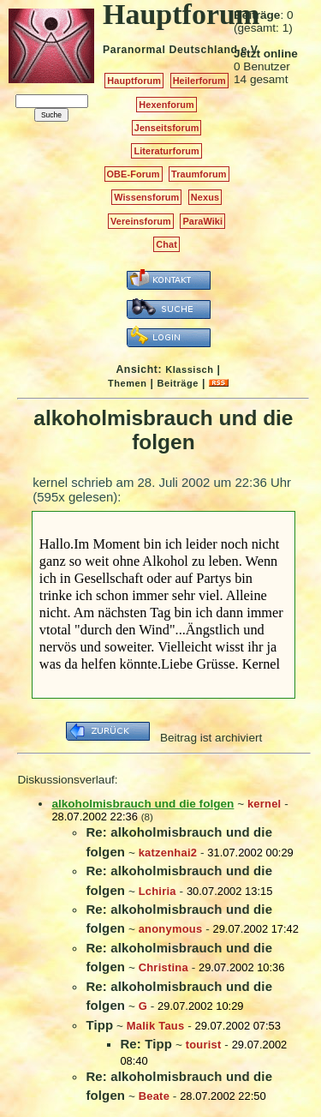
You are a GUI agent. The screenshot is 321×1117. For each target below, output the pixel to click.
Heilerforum (199, 80)
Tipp (99, 1025)
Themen (127, 383)
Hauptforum (134, 80)
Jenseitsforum (166, 128)
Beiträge (178, 383)
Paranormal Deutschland (170, 50)
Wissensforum (146, 197)
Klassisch (189, 369)
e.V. (250, 50)
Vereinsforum (140, 221)
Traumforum (199, 174)
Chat (166, 244)
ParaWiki (202, 221)
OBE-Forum (133, 174)
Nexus (205, 197)
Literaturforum (166, 151)
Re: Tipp (146, 1043)
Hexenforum (166, 104)
